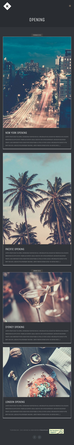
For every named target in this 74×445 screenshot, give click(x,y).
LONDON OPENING (15, 402)
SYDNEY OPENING (14, 327)
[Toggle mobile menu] (70, 6)
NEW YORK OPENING (16, 132)
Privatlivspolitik (44, 430)
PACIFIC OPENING (14, 249)
